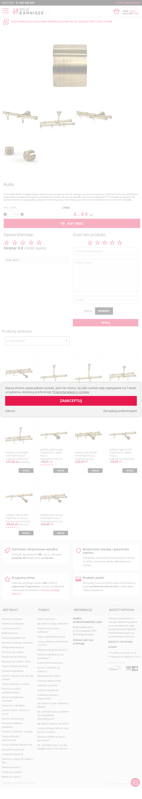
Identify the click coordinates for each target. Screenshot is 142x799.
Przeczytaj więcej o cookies (70, 392)
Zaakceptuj (71, 400)
